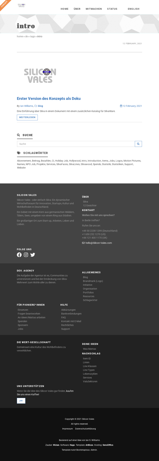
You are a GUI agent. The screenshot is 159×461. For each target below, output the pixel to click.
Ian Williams (26, 106)
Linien (86, 362)
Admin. (94, 450)
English (134, 8)
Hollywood (75, 160)
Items (105, 160)
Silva (85, 201)
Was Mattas (89, 348)
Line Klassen (90, 366)
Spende (97, 164)
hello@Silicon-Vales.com (97, 243)
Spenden (22, 321)
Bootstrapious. (83, 450)
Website (21, 167)
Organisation (90, 288)
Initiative (87, 284)
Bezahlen (46, 160)
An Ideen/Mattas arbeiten (31, 317)
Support (128, 164)
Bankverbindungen (71, 313)
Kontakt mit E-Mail (71, 321)
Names (21, 164)
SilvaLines (74, 164)
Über (77, 8)
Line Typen (89, 370)
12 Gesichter (90, 205)
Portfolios (88, 292)
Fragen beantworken (29, 313)
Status (112, 8)
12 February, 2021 (131, 106)
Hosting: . (104, 445)
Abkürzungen (68, 309)
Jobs (112, 160)
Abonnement (24, 160)
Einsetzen (23, 309)
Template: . (85, 445)
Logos (119, 160)
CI (53, 160)
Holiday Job (61, 160)
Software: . (67, 445)
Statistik (106, 164)
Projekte (41, 164)
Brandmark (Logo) (93, 281)
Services (50, 164)
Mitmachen (94, 8)
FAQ (63, 317)
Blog (85, 277)
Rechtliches (67, 325)
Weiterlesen (27, 117)
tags (32, 36)
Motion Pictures (132, 160)
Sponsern (23, 325)
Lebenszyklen (90, 373)
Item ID (87, 358)
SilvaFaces (62, 164)
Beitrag (36, 160)
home (20, 36)
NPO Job (30, 164)
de (26, 36)
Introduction (94, 160)
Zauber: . (52, 445)
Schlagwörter (90, 300)
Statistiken (117, 164)
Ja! (21, 400)
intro (84, 160)
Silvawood (86, 164)
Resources (88, 296)
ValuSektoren (90, 381)
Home (64, 8)
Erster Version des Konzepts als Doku (49, 98)
